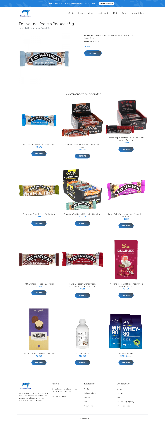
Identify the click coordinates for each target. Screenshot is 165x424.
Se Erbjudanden (106, 3)
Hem (21, 30)
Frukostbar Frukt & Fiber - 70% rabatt (39, 216)
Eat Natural (128, 37)
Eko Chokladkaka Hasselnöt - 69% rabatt (39, 355)
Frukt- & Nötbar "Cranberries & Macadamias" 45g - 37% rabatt (82, 286)
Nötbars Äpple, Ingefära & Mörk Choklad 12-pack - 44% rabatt (126, 140)
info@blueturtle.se (59, 398)
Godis (71, 14)
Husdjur (87, 399)
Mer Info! (93, 55)
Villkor (119, 399)
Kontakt (120, 395)
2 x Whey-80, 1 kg (126, 355)
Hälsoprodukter (85, 14)
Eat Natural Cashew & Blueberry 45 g (39, 146)
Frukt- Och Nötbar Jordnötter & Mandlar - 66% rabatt (126, 217)
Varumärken (138, 14)
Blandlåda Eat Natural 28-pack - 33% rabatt (82, 216)
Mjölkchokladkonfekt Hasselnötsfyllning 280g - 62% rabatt (126, 286)
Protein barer (89, 39)
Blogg (124, 14)
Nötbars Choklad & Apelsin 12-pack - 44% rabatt (82, 147)
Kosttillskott (103, 14)
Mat (115, 14)
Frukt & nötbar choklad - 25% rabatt (39, 285)
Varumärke (99, 37)
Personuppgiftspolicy (125, 403)
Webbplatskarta (123, 407)
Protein (120, 37)
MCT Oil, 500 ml (82, 355)
